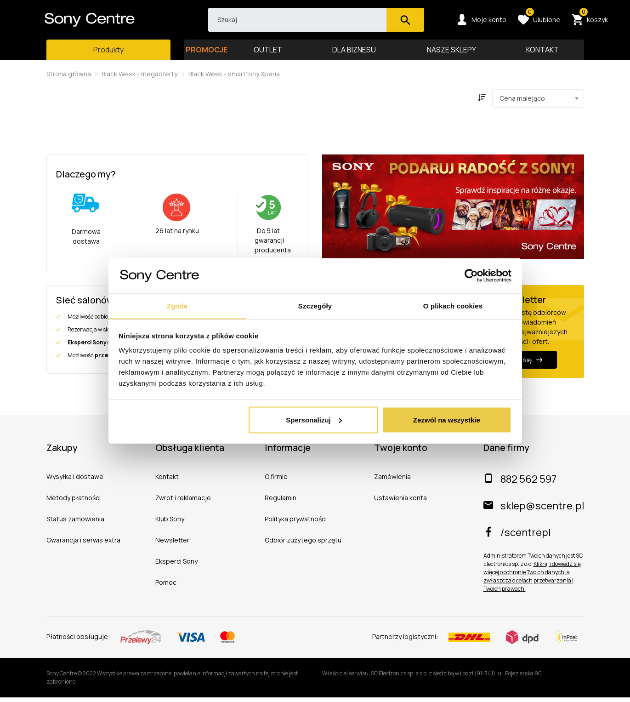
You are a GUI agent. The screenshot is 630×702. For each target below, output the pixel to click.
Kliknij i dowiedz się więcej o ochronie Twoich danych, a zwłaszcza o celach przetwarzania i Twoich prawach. (532, 581)
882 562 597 (519, 484)
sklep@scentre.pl (533, 511)
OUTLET (268, 54)
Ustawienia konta (400, 502)
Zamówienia (392, 481)
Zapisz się (522, 364)
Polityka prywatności (296, 523)
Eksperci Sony (176, 566)
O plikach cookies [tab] (452, 305)
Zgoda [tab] (177, 305)
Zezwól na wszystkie (446, 420)
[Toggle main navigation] (108, 54)
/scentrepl (517, 537)
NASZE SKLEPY (451, 54)
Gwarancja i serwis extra (83, 545)
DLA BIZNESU (354, 54)
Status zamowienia (75, 523)
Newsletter (172, 545)
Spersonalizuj (314, 420)
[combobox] (538, 103)
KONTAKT (542, 54)
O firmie (276, 481)
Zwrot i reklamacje (183, 502)
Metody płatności (73, 502)
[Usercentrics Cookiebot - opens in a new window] (471, 275)
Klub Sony (169, 523)
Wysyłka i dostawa (74, 481)
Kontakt (167, 481)
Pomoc (165, 587)
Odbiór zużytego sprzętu (303, 545)
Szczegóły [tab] (315, 305)
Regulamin (280, 502)
